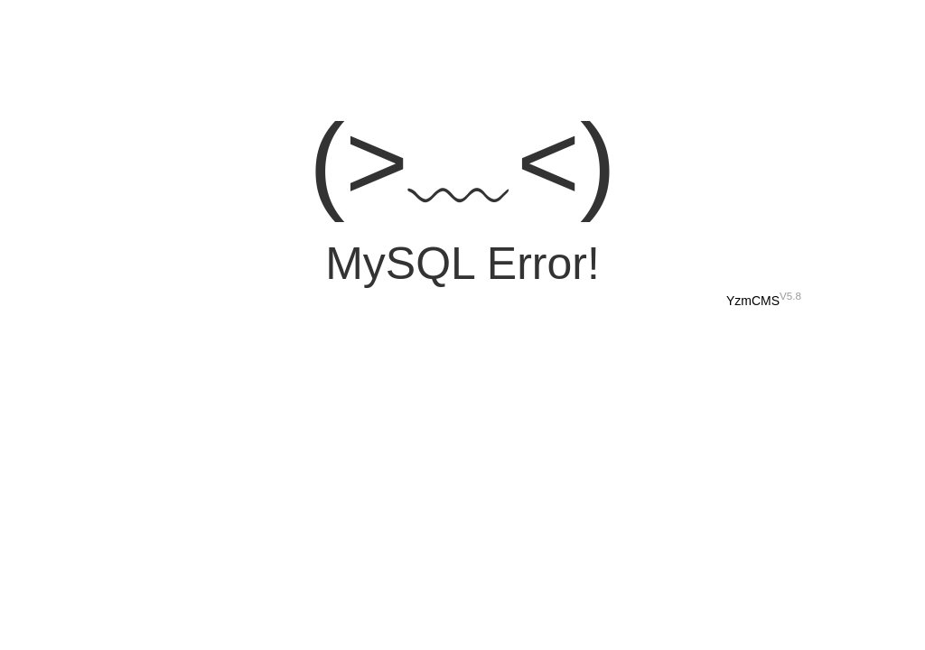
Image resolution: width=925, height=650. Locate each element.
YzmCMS (753, 300)
